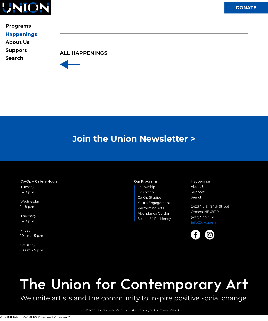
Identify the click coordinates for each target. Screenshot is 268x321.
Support (16, 50)
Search (14, 58)
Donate (245, 8)
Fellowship (146, 189)
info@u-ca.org (203, 224)
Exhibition (146, 194)
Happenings (21, 34)
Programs (18, 26)
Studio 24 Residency (154, 221)
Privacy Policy (149, 312)
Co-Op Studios (149, 199)
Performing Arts (151, 210)
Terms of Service (171, 312)
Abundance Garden (154, 215)
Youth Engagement (154, 205)
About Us (17, 42)
